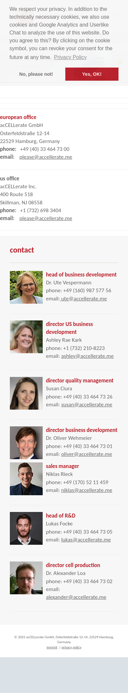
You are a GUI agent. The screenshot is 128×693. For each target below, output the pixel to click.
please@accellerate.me (45, 156)
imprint (52, 647)
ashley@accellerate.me (87, 356)
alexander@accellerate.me (76, 597)
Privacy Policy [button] (70, 57)
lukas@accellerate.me (86, 539)
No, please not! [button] (36, 74)
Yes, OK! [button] (91, 74)
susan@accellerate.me (86, 404)
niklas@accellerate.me (86, 490)
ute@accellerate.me (83, 298)
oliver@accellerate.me (86, 454)
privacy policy (71, 647)
